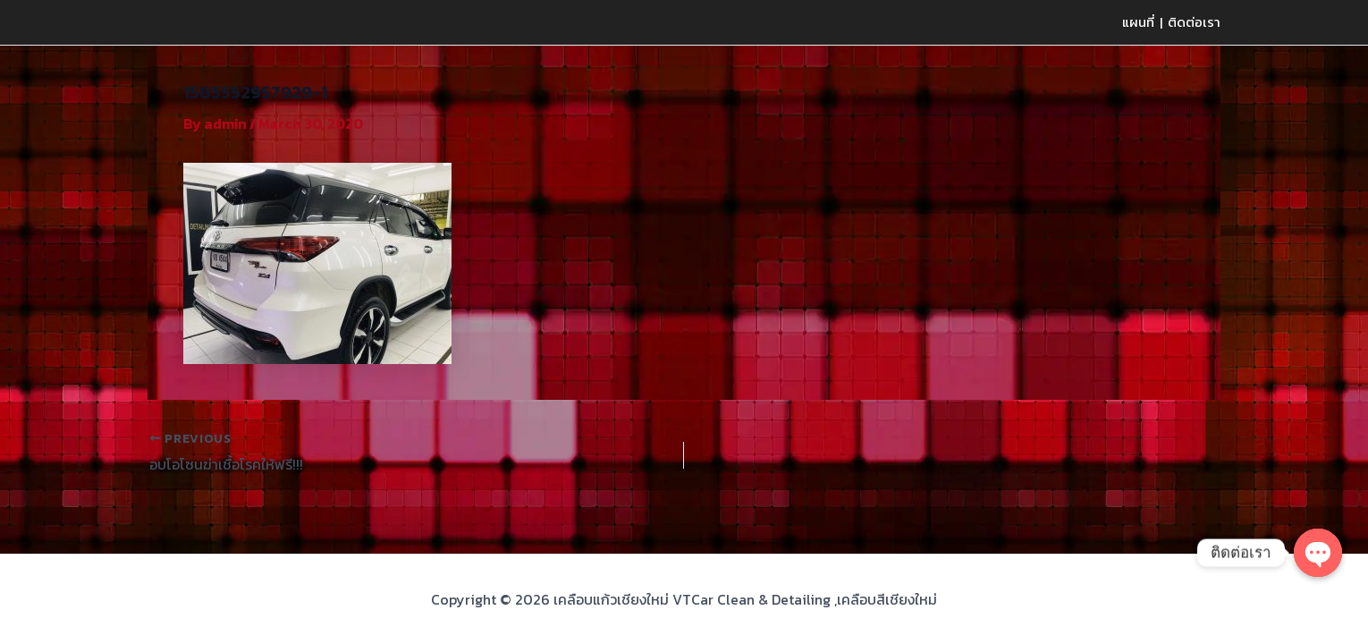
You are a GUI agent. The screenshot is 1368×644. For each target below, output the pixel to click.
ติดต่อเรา (1194, 22)
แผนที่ (1138, 22)
